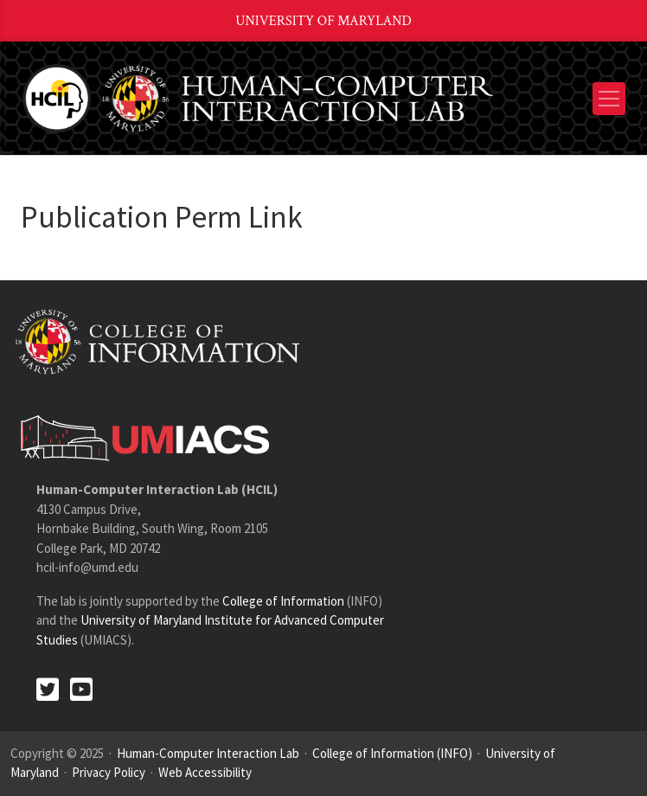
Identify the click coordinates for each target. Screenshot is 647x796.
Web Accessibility (205, 772)
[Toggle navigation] (609, 98)
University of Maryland (323, 21)
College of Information (283, 601)
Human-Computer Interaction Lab (208, 753)
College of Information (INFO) (392, 753)
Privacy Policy (108, 772)
